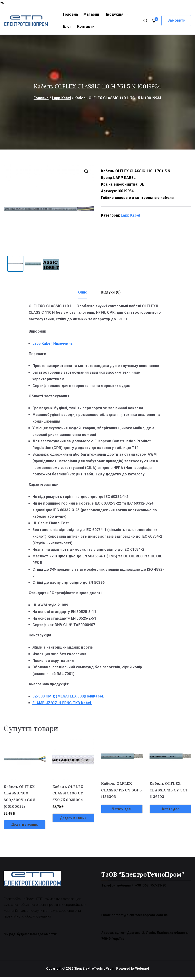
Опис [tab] (82, 292)
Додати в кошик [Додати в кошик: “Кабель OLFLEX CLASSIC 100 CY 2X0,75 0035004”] (73, 818)
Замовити (176, 20)
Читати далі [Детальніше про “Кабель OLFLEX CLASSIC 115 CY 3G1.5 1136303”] (122, 809)
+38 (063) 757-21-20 (150, 885)
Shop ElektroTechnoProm (94, 968)
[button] (125, 14)
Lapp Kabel (61, 98)
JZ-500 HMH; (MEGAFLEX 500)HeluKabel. (68, 696)
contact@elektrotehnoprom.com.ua (140, 915)
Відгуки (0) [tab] (111, 292)
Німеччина (62, 343)
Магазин (91, 14)
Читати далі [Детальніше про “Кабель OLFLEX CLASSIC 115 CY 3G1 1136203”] (170, 809)
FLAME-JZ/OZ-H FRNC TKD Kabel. (62, 703)
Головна (70, 14)
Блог (67, 26)
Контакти (85, 26)
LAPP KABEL (124, 177)
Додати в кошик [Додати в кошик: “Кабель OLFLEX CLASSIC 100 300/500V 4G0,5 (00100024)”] (24, 824)
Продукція (116, 14)
